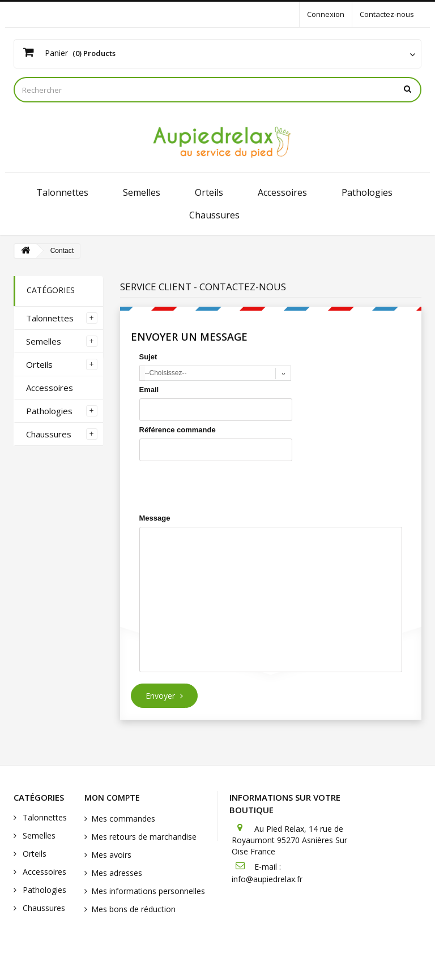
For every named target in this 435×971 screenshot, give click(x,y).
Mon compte (112, 797)
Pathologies (367, 192)
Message (154, 518)
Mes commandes (123, 818)
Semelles (141, 192)
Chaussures (214, 215)
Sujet (148, 357)
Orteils (209, 192)
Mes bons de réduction (133, 909)
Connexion (325, 14)
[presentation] (225, 487)
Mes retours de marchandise (144, 836)
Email (149, 389)
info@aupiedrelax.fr (267, 879)
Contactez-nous (387, 14)
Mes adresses (116, 872)
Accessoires (282, 192)
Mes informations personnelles (148, 891)
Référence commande (177, 430)
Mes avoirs (111, 854)
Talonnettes (62, 192)
